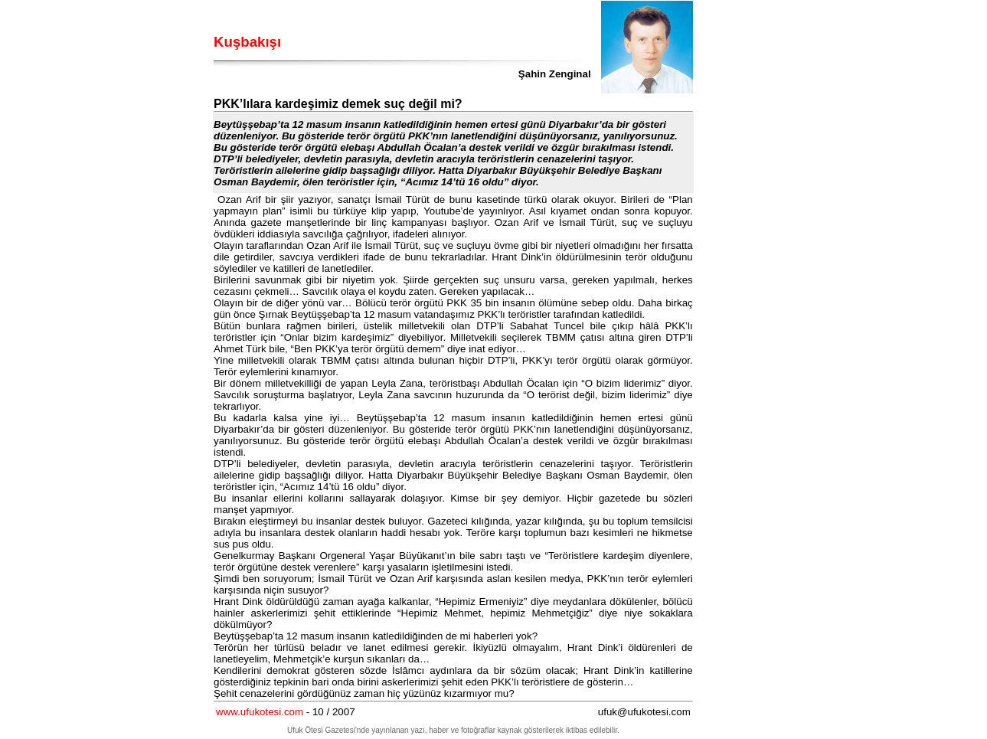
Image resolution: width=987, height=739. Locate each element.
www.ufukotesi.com (259, 712)
